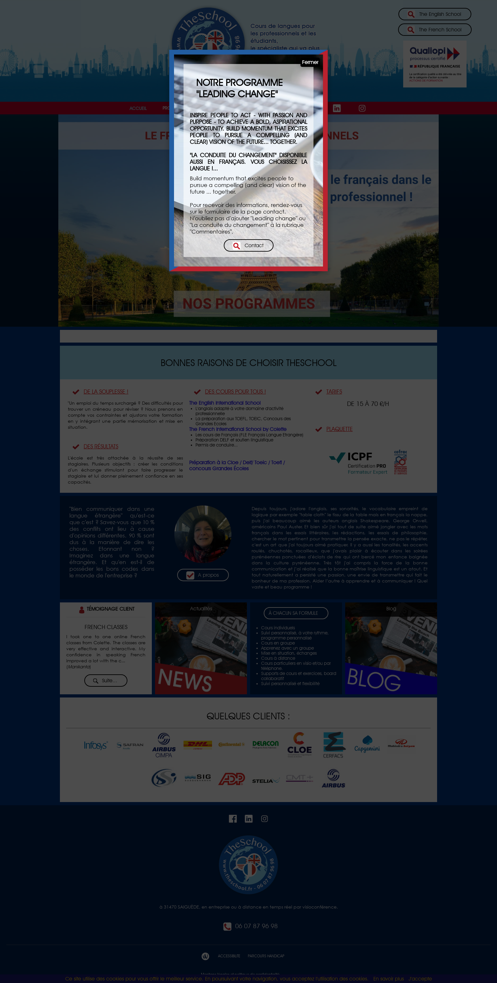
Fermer (310, 62)
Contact (247, 246)
